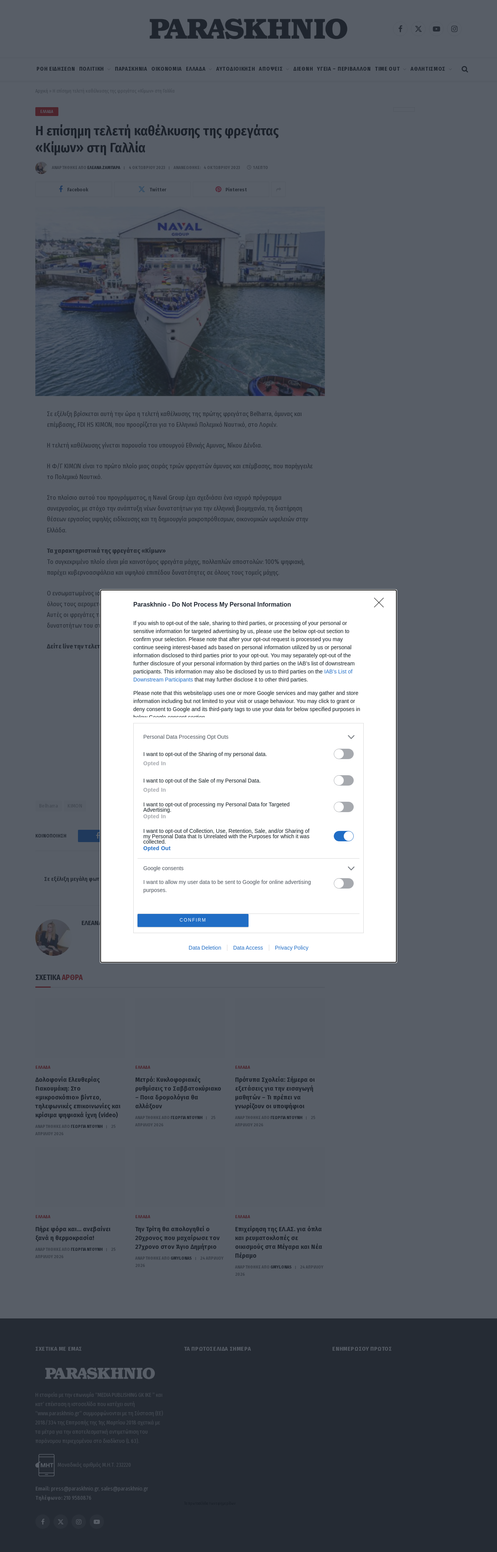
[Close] (381, 605)
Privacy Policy (291, 948)
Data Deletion (205, 948)
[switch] (344, 754)
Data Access (248, 948)
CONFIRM (193, 920)
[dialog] (248, 776)
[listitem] (248, 737)
